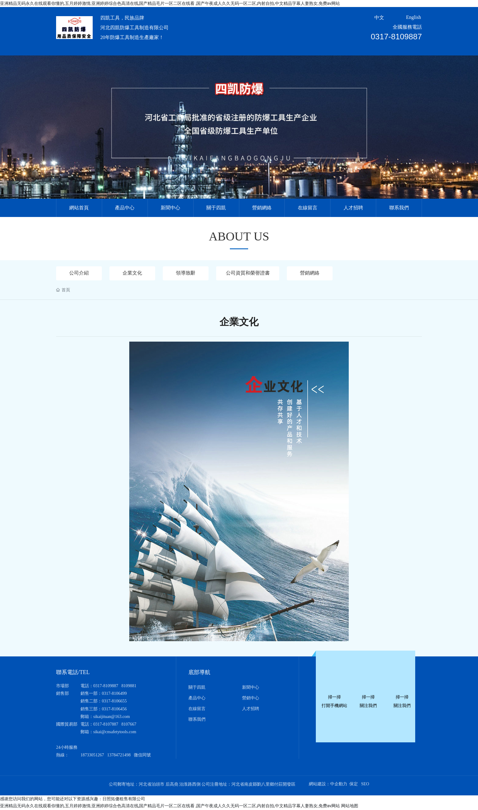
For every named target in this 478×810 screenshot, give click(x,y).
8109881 (128, 686)
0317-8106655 (114, 701)
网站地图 (349, 806)
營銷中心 (250, 698)
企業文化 (132, 273)
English (413, 17)
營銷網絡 (312, 273)
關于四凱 (196, 687)
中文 (379, 17)
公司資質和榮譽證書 (249, 273)
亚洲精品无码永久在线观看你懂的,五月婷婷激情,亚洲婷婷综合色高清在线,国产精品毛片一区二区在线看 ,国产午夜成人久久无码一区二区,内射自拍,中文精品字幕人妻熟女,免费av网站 (170, 3)
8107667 (128, 724)
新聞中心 (250, 687)
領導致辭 (185, 273)
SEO (365, 784)
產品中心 (196, 698)
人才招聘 (250, 709)
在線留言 (196, 709)
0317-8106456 (114, 709)
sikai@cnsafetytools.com (114, 732)
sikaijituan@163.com (111, 717)
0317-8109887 (396, 36)
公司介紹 (79, 273)
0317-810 (101, 724)
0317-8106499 (114, 694)
